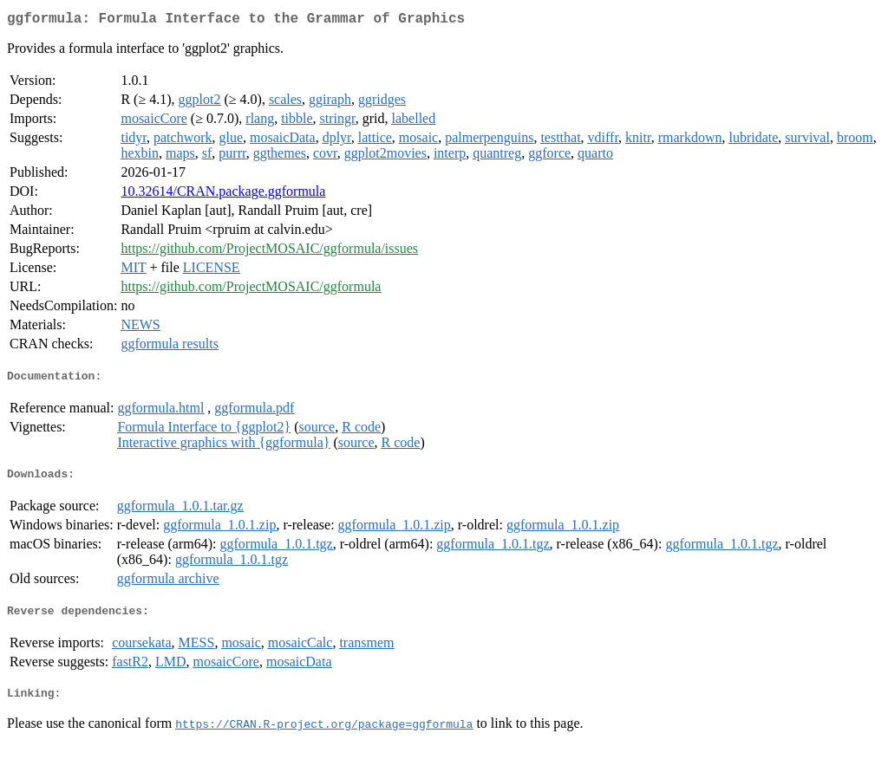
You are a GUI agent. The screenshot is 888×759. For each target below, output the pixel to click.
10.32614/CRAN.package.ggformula (223, 194)
